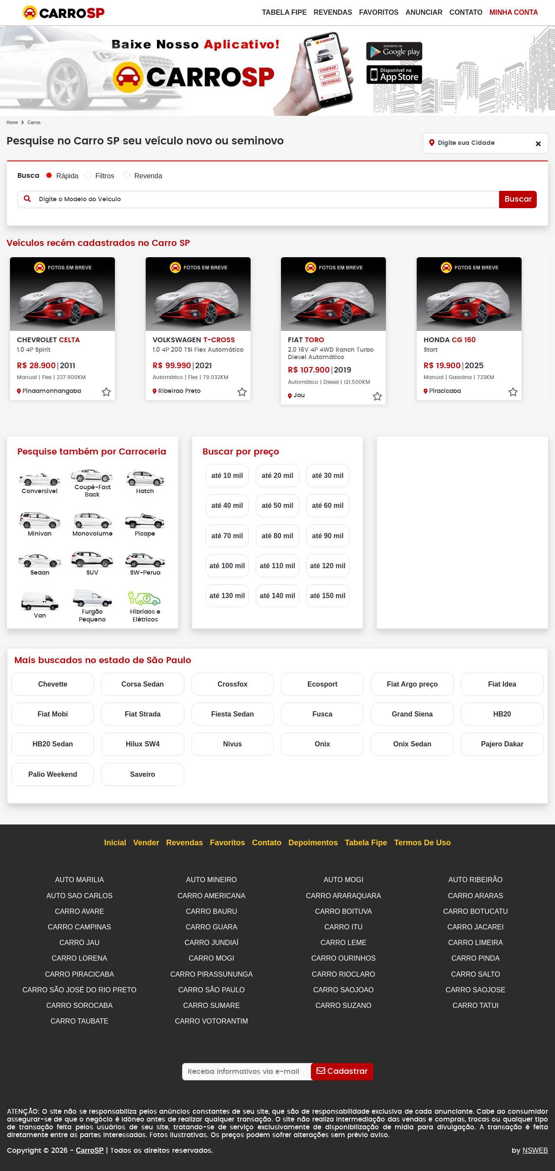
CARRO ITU (343, 925)
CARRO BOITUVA (343, 910)
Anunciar (423, 12)
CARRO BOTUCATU (475, 910)
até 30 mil (328, 475)
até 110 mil (277, 565)
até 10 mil (227, 475)
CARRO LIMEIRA (475, 941)
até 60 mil (328, 505)
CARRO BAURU (211, 910)
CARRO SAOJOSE (476, 987)
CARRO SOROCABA (79, 1002)
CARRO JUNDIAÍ (211, 941)
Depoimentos (313, 843)
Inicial (115, 843)
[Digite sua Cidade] (485, 143)
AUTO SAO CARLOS (79, 895)
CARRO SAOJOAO (343, 987)
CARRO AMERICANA (211, 895)
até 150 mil (328, 595)
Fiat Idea (502, 684)
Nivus (232, 744)
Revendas (332, 12)
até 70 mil (227, 536)
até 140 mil (277, 595)
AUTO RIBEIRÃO (475, 879)
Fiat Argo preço (412, 684)
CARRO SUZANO (344, 1002)
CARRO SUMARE (211, 1002)
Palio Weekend (52, 774)
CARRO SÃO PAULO (211, 987)
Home (12, 122)
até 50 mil (278, 505)
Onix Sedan (412, 744)
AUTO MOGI (343, 879)
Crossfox (233, 684)
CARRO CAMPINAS (79, 925)
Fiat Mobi (53, 714)
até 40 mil (227, 505)
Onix (322, 744)
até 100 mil (227, 565)
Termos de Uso (422, 843)
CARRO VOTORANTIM (211, 1017)
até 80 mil (278, 536)
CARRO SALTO (475, 971)
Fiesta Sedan (232, 714)
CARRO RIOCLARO (343, 971)
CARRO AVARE (79, 910)
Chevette (53, 684)
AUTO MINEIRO (211, 879)
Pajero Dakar (502, 744)
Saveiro (142, 774)
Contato (466, 12)
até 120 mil (328, 565)
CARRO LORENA (79, 956)
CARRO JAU (79, 941)
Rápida (67, 176)
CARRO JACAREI (475, 925)
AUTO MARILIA (79, 879)
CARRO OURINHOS (343, 956)
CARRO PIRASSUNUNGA (211, 971)
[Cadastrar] (342, 1067)
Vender (146, 843)
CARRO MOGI (211, 956)
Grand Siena (412, 714)
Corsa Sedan (142, 684)
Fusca (323, 714)
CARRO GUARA (211, 925)
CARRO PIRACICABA (79, 971)
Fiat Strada (143, 714)
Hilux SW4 (143, 744)
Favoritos (378, 12)
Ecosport (322, 684)
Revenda (148, 176)
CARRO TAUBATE (79, 1017)
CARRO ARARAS (475, 895)
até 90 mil (328, 536)
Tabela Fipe (284, 12)
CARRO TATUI (476, 1002)
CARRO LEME (343, 941)
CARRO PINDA (475, 956)
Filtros (104, 176)
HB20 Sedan (53, 744)
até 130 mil (227, 595)
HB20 (502, 714)
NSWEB (535, 1146)
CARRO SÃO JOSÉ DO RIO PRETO (80, 987)
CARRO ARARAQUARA (343, 895)
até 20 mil (278, 475)
